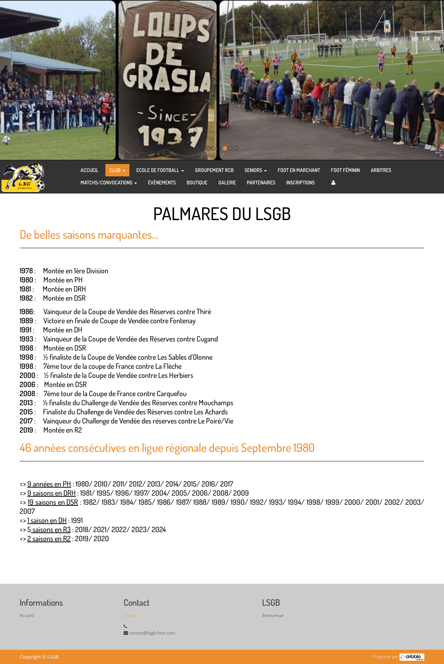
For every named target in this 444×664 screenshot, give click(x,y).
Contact (131, 615)
